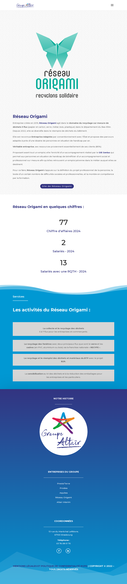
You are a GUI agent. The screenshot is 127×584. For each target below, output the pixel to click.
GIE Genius (104, 152)
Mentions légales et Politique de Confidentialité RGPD (50, 566)
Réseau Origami (47, 123)
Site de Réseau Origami (57, 186)
